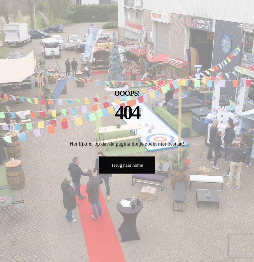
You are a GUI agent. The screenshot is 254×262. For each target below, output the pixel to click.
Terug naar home (127, 165)
